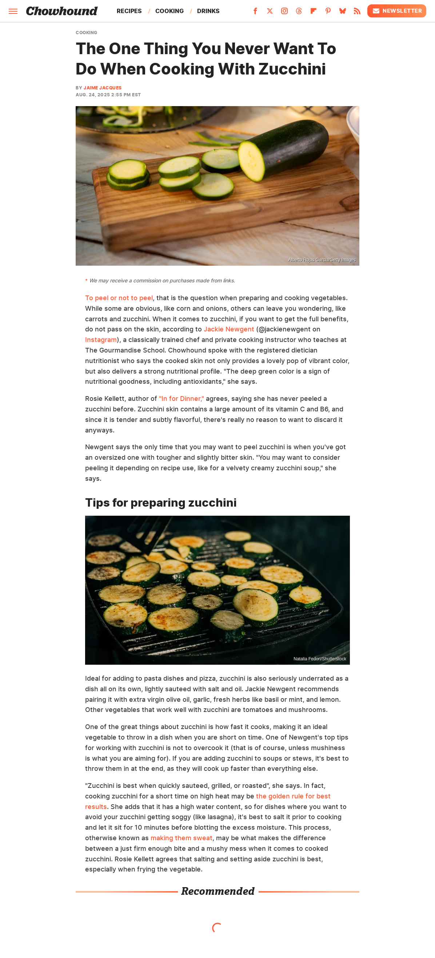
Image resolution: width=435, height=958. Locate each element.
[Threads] (299, 13)
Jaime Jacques (103, 87)
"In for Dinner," (181, 398)
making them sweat (181, 838)
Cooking (169, 11)
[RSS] (357, 13)
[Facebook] (255, 13)
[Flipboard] (313, 13)
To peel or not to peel (119, 298)
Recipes (129, 11)
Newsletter (397, 11)
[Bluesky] (342, 13)
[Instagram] (284, 13)
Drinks (208, 11)
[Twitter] (270, 13)
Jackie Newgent (229, 329)
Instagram (101, 339)
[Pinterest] (328, 13)
